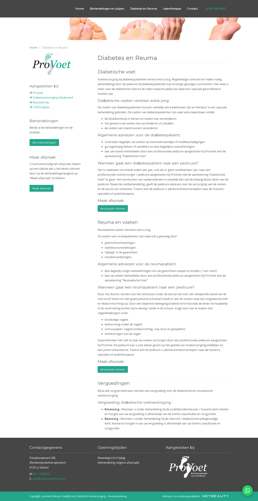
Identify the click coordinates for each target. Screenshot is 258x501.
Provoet (36, 93)
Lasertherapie (172, 8)
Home (79, 8)
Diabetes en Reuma (143, 8)
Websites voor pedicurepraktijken (195, 496)
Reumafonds (39, 102)
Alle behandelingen (44, 142)
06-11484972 (41, 474)
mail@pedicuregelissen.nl (48, 479)
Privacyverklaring (117, 496)
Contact (192, 8)
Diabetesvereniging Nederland (51, 97)
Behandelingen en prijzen (107, 8)
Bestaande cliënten (112, 208)
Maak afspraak (41, 188)
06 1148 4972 (216, 8)
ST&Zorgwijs (39, 107)
